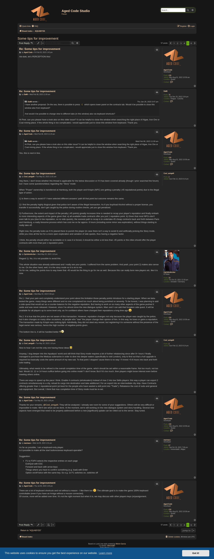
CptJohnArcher (169, 272)
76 (169, 95)
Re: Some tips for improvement (39, 49)
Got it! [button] (195, 553)
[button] (170, 43)
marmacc (167, 440)
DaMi (165, 91)
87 (169, 445)
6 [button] (191, 43)
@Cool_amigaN (50, 405)
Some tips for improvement (38, 38)
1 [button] (174, 43)
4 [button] (184, 43)
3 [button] (180, 43)
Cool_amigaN (169, 173)
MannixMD (111, 545)
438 (170, 75)
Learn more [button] (105, 553)
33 (169, 278)
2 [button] (177, 43)
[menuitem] (35, 26)
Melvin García (121, 544)
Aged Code (168, 70)
